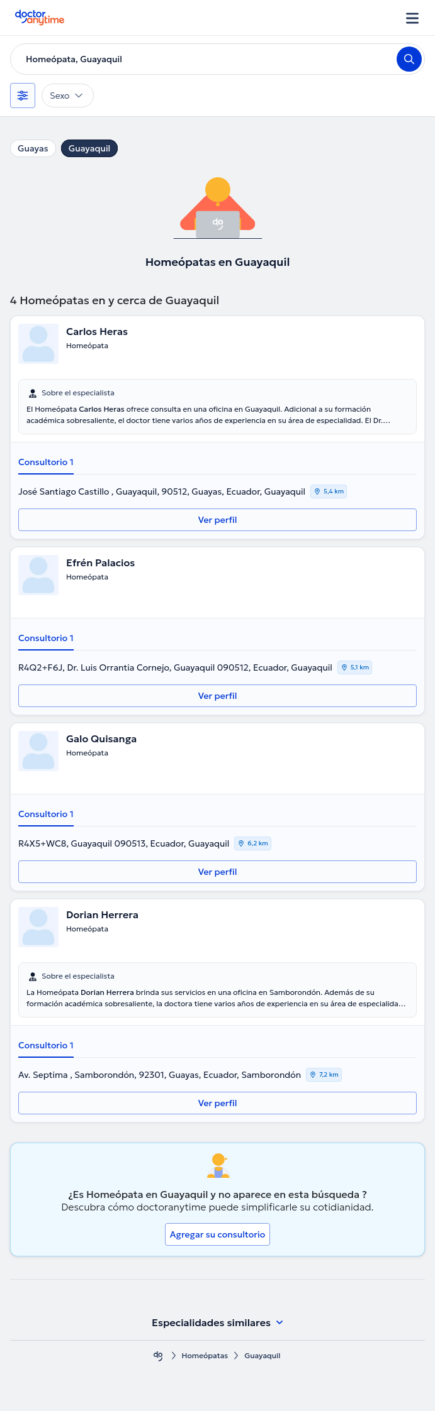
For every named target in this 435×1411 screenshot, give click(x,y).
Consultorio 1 (46, 462)
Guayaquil (90, 148)
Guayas (33, 148)
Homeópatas (205, 1355)
